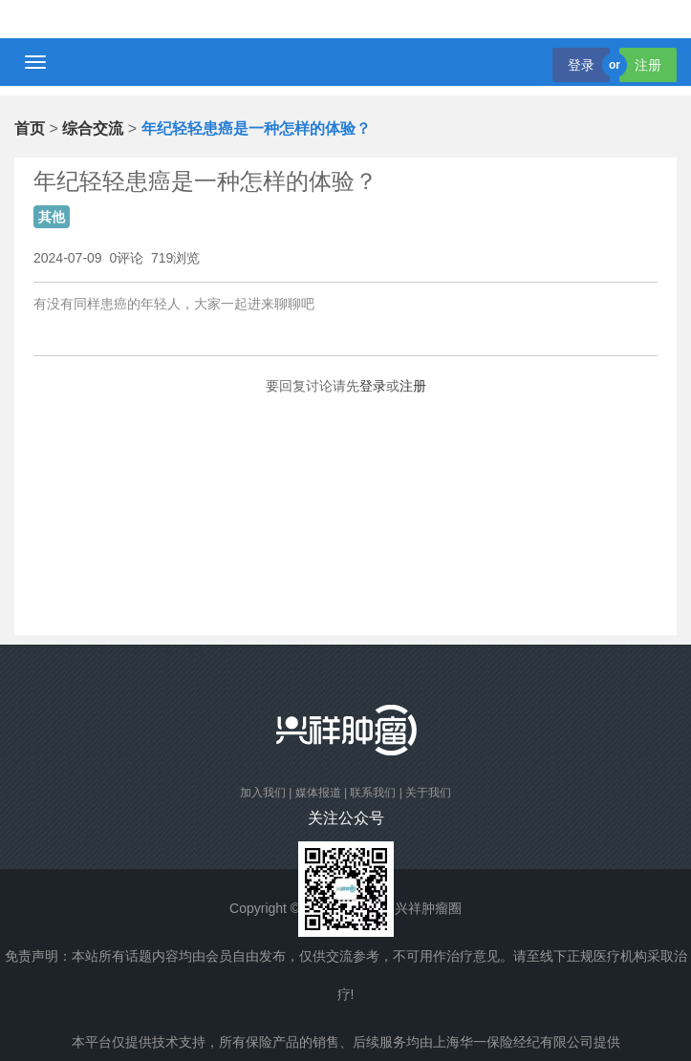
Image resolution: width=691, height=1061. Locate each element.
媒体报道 (318, 792)
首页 (29, 128)
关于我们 (428, 792)
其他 (51, 216)
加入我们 (263, 792)
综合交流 (92, 128)
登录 (581, 65)
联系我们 (373, 792)
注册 (648, 65)
